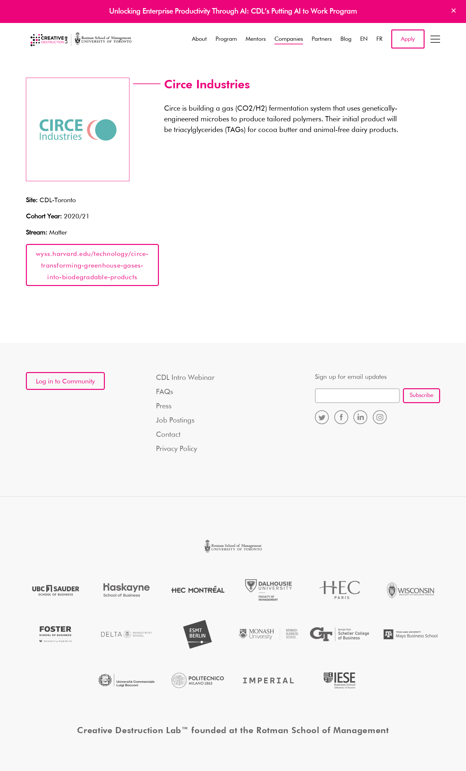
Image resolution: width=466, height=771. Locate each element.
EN (364, 39)
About (199, 39)
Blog (345, 39)
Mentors (256, 39)
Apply (408, 39)
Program (226, 39)
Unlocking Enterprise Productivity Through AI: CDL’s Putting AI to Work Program (233, 11)
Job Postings (175, 420)
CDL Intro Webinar (185, 377)
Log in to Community (65, 381)
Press (164, 406)
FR (379, 39)
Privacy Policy (176, 449)
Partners (322, 39)
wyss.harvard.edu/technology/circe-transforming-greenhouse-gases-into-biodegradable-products (92, 266)
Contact (168, 434)
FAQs (164, 392)
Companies (288, 39)
